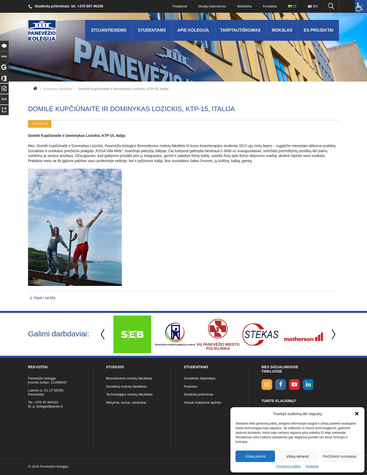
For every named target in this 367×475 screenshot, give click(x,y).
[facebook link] (280, 384)
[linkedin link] (308, 384)
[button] (356, 413)
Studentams (152, 30)
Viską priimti (255, 456)
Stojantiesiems (108, 30)
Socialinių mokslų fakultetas (126, 386)
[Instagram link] (266, 384)
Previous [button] (103, 334)
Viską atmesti (297, 456)
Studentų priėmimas (198, 394)
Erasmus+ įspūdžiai (58, 89)
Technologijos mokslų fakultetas (129, 394)
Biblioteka (244, 6)
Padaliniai (180, 6)
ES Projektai (318, 30)
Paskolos (190, 386)
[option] (132, 334)
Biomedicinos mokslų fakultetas (129, 378)
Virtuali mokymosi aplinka (202, 402)
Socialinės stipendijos (199, 378)
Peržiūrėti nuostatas (340, 456)
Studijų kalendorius (212, 6)
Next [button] (332, 334)
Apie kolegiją (193, 30)
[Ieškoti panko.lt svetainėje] (331, 6)
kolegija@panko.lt (49, 406)
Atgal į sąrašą (44, 298)
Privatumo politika (289, 466)
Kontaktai (312, 466)
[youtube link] (294, 384)
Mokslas (282, 30)
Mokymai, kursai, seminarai (126, 402)
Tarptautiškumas (240, 30)
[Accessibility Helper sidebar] (361, 6)
